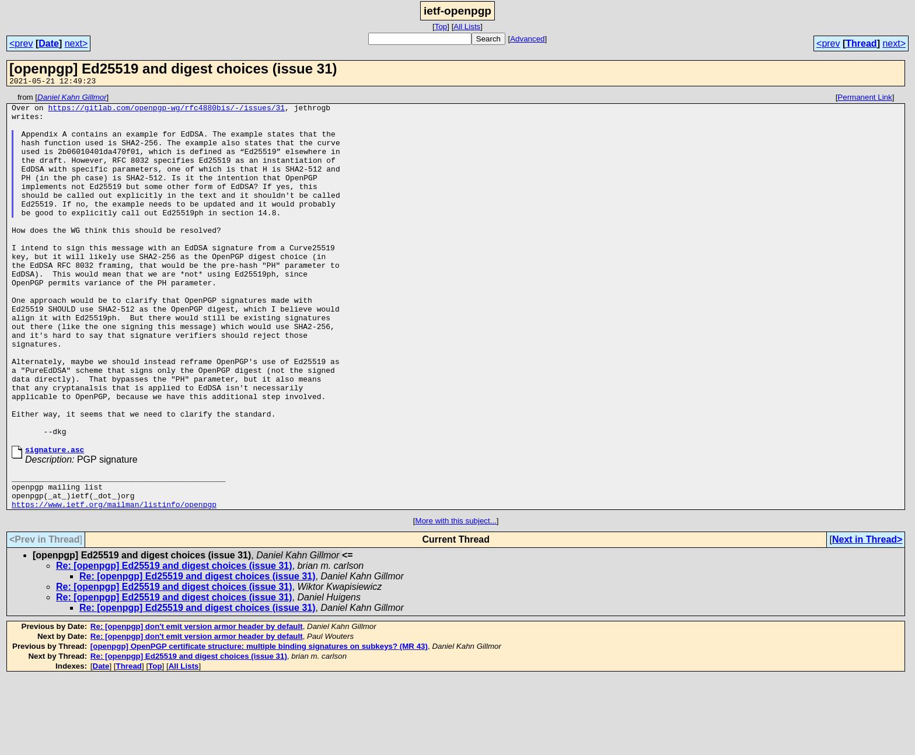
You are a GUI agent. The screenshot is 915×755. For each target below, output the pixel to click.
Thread (861, 43)
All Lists (466, 26)
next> (76, 43)
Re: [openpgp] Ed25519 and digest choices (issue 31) (174, 643)
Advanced (527, 38)
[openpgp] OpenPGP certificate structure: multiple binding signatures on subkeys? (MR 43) (259, 723)
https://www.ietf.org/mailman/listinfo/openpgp (114, 581)
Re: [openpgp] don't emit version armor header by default (196, 703)
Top (441, 26)
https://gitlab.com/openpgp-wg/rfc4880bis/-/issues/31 (166, 111)
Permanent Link (864, 99)
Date (49, 43)
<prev (21, 43)
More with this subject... (456, 597)
